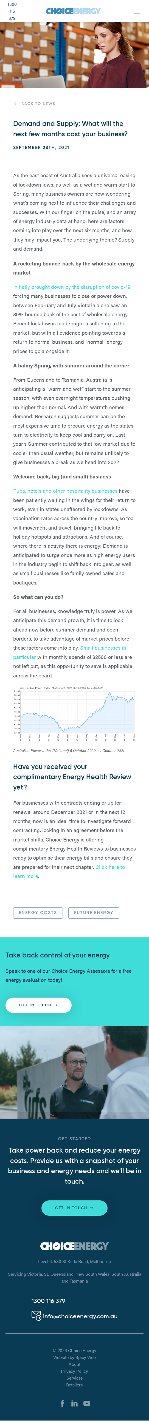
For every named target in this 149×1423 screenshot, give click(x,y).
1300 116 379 (12, 11)
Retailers (74, 1385)
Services (74, 1378)
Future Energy (94, 913)
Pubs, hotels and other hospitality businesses (65, 490)
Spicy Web (85, 1357)
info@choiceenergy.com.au (75, 1317)
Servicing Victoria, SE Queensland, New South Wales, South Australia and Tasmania (74, 1277)
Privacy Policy (74, 1371)
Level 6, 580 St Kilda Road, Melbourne (74, 1261)
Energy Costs (38, 913)
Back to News (34, 104)
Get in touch (38, 1004)
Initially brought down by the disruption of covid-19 (71, 286)
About (74, 1364)
